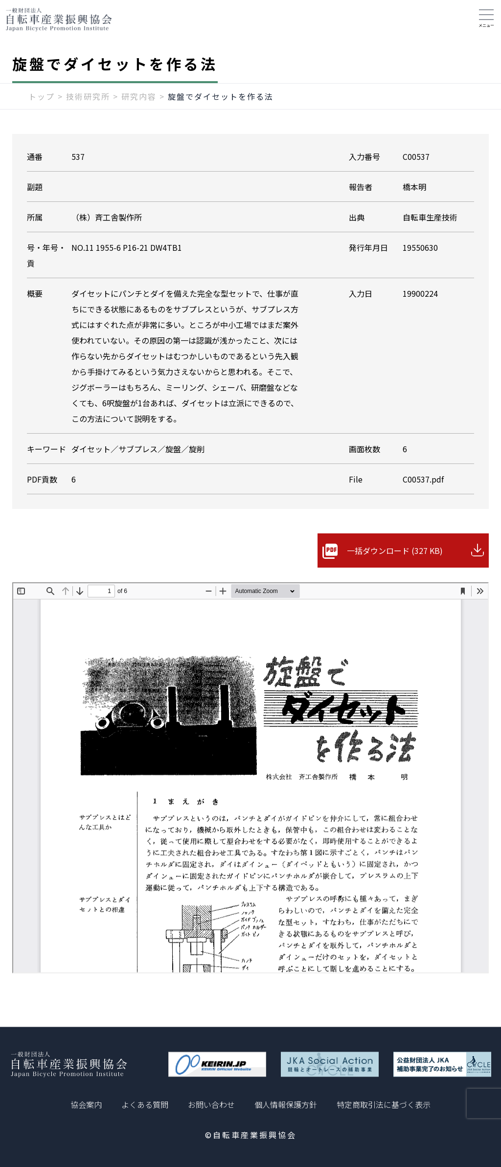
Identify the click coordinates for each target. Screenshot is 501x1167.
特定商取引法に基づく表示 (384, 1104)
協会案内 (86, 1104)
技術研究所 (88, 96)
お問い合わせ (211, 1104)
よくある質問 (144, 1104)
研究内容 (139, 96)
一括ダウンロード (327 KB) (395, 550)
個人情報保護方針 (285, 1104)
